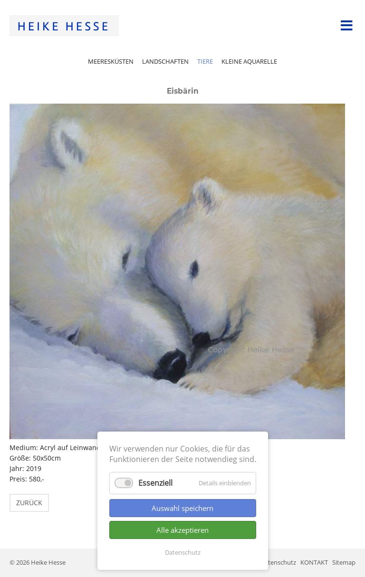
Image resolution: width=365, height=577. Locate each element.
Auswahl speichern (182, 508)
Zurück (29, 502)
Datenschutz (183, 552)
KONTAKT (314, 562)
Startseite (64, 25)
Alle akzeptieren (182, 530)
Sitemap (343, 562)
